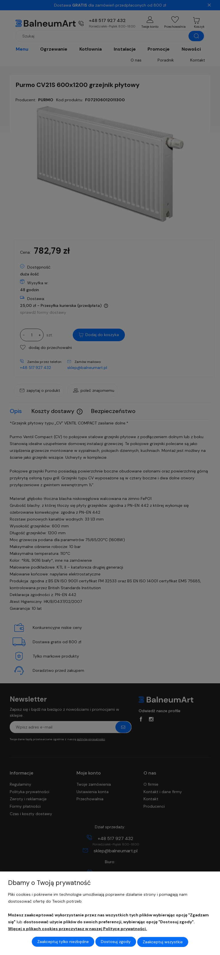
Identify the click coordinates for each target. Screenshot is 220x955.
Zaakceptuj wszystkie (163, 941)
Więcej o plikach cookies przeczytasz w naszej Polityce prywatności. (77, 929)
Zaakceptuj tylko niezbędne (63, 941)
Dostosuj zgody (116, 941)
